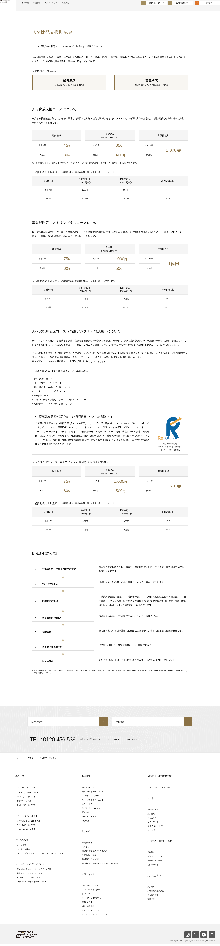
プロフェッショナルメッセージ (94, 916)
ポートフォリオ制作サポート (93, 899)
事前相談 (152, 722)
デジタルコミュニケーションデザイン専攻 (34, 871)
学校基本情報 (152, 811)
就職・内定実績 (88, 908)
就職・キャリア (64, 8)
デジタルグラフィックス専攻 (28, 879)
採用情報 (151, 815)
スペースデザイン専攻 (26, 826)
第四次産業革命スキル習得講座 (94, 852)
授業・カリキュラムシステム (93, 793)
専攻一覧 (34, 8)
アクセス (85, 848)
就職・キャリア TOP (90, 887)
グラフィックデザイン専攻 (27, 794)
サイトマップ (152, 823)
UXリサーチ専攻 (23, 851)
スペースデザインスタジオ (26, 817)
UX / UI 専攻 (22, 847)
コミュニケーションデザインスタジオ (30, 865)
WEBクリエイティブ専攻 (27, 798)
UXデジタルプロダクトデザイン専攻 (31, 883)
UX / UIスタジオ (22, 841)
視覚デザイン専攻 (24, 802)
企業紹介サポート (89, 903)
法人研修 (151, 888)
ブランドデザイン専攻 (26, 806)
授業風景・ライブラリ (91, 861)
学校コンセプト (88, 789)
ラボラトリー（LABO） (91, 810)
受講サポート (87, 814)
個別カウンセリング (149, 8)
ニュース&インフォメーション (159, 789)
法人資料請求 (68, 722)
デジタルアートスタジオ (25, 789)
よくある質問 (152, 819)
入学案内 (81, 8)
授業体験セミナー (176, 8)
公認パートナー (88, 805)
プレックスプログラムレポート (94, 801)
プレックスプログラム (91, 797)
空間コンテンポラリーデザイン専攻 (31, 875)
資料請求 (202, 8)
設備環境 (85, 822)
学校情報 (47, 8)
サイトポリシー (153, 832)
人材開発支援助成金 (155, 892)
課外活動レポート (89, 818)
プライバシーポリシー (156, 827)
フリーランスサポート (91, 912)
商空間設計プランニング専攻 (28, 822)
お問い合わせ (152, 866)
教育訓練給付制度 (89, 856)
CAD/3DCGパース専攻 (26, 831)
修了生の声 (86, 895)
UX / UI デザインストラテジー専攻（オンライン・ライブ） (41, 855)
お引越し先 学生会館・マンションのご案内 (100, 865)
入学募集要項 (87, 844)
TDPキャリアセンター (91, 891)
